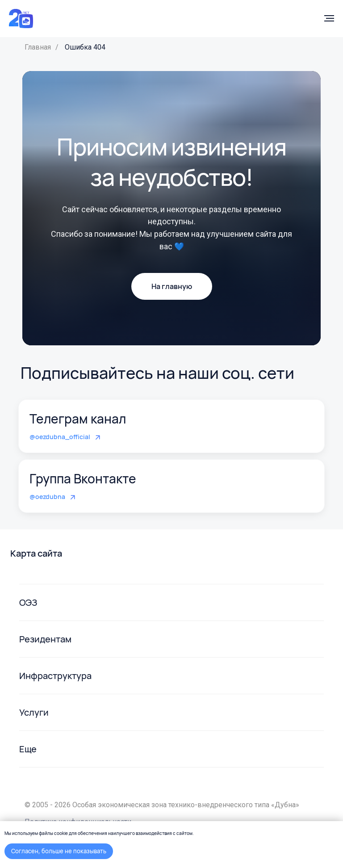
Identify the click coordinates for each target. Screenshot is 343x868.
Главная (38, 47)
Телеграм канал (77, 418)
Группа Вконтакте (82, 478)
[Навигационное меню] (329, 18)
